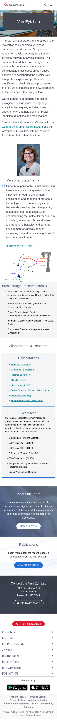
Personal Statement (21, 180)
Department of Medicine (22, 370)
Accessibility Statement (16, 704)
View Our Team (28, 526)
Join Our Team (28, 667)
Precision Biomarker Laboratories (27, 400)
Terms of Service (37, 697)
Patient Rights (18, 697)
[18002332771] (28, 623)
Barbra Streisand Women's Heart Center (30, 390)
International (28, 655)
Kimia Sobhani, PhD (20, 385)
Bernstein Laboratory (21, 365)
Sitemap (28, 707)
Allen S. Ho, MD (18, 380)
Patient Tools (28, 661)
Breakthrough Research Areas (24, 286)
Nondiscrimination (37, 700)
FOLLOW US (28, 673)
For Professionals (28, 644)
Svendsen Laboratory (21, 395)
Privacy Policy (17, 700)
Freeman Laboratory (20, 375)
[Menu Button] (51, 4)
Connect (28, 650)
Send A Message (30, 603)
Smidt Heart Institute (22, 126)
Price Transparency (42, 704)
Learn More (28, 638)
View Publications (28, 565)
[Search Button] (45, 4)
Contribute (28, 632)
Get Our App (28, 680)
